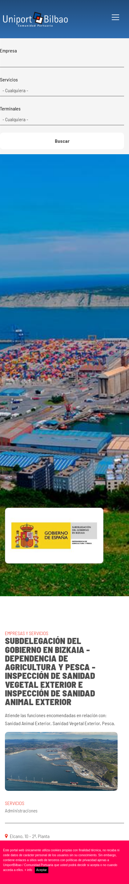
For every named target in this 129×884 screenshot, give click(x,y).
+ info (28, 870)
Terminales (10, 108)
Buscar (62, 141)
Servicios (9, 79)
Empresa (8, 50)
